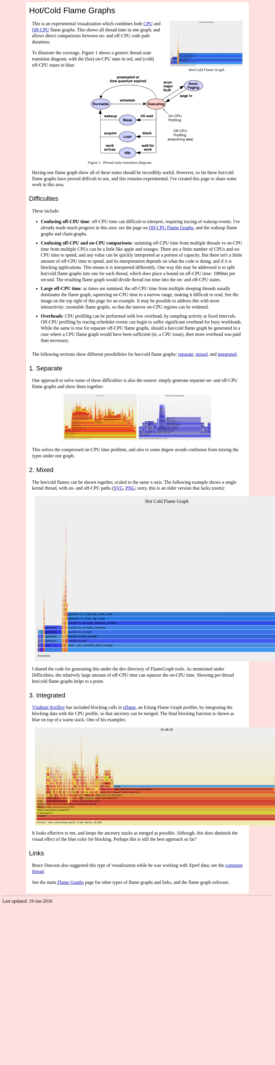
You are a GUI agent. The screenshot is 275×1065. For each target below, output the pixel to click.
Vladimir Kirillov (48, 707)
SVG (118, 488)
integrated (227, 354)
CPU (147, 23)
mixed (202, 354)
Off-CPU (40, 29)
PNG (130, 488)
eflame (129, 707)
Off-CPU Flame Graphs (171, 227)
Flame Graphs (70, 882)
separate (185, 354)
